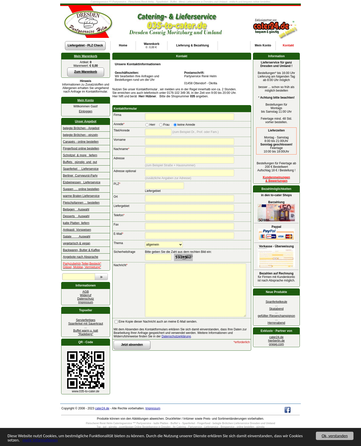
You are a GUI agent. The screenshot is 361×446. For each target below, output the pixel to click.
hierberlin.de (276, 340)
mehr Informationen (40, 440)
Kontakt (288, 45)
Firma (117, 115)
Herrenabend (276, 323)
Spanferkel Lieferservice (81, 169)
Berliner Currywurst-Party (80, 175)
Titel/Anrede (122, 130)
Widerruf (85, 295)
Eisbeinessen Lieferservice (81, 182)
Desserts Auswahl (76, 216)
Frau (166, 124)
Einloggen (85, 111)
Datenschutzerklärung (176, 336)
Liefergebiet (121, 206)
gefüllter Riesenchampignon (276, 316)
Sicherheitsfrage (124, 252)
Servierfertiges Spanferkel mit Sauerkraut (85, 321)
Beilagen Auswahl (76, 209)
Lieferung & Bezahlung (192, 45)
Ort (116, 196)
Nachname (121, 149)
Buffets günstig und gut (80, 162)
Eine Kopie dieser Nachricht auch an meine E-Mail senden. (158, 321)
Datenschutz (85, 299)
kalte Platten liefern (76, 223)
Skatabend (276, 309)
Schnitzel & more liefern (80, 155)
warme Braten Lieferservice (81, 196)
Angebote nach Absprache (80, 257)
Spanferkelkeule (276, 302)
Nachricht (120, 265)
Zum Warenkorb (85, 71)
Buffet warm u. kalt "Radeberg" (85, 332)
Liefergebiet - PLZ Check (85, 45)
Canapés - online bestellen (81, 141)
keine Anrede (186, 124)
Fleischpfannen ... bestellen (81, 202)
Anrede (119, 124)
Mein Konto (85, 100)
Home (123, 45)
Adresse (119, 158)
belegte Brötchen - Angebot (81, 128)
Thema (118, 243)
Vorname (120, 139)
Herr (152, 124)
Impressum (85, 302)
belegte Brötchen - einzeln (80, 135)
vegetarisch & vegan (76, 243)
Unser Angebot (86, 121)
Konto (263, 45)
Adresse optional (125, 171)
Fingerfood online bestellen (81, 148)
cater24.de (276, 337)
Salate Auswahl (76, 236)
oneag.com (276, 344)
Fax (116, 224)
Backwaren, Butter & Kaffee (81, 250)
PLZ (117, 184)
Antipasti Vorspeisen (77, 230)
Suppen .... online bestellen (81, 189)
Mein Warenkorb (85, 56)
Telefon (119, 215)
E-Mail (118, 234)
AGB (85, 291)
